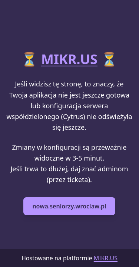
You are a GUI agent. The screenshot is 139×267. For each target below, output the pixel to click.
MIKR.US (69, 59)
